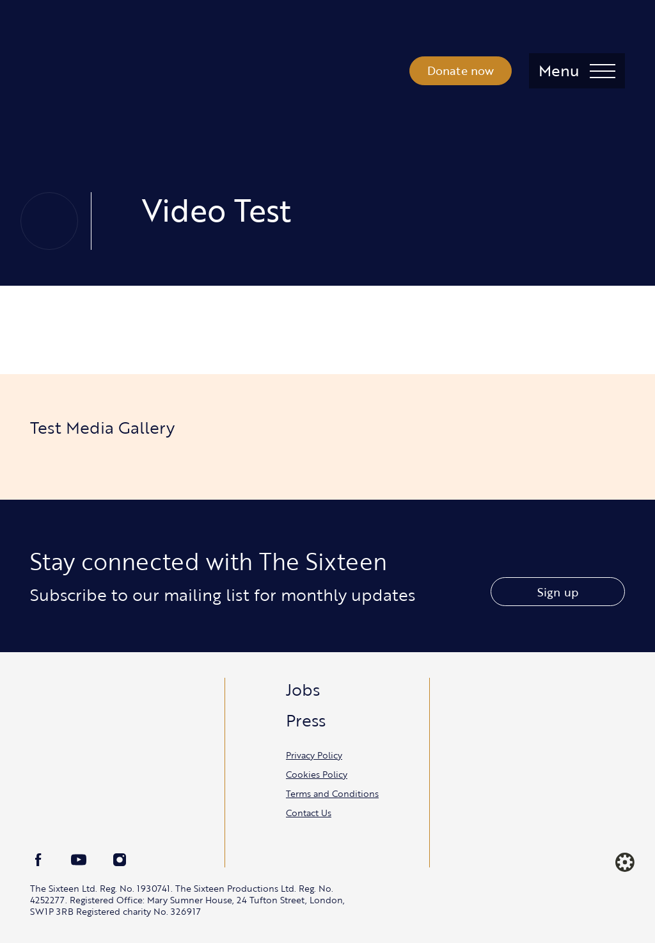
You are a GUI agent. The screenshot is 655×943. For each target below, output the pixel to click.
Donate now (460, 70)
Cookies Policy (316, 774)
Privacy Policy (314, 755)
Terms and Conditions (332, 793)
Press (306, 720)
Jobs (303, 689)
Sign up (557, 592)
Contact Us (308, 812)
